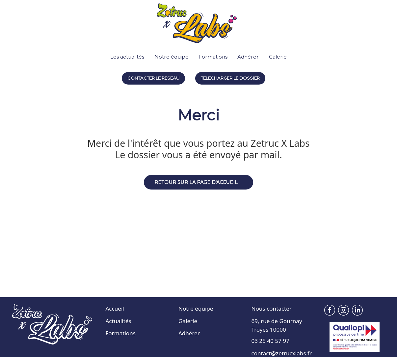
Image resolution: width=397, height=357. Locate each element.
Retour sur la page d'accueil (196, 182)
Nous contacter (271, 308)
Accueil (114, 308)
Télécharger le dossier (230, 78)
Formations (212, 57)
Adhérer (248, 57)
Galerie (278, 57)
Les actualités (127, 57)
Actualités (118, 321)
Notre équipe (171, 57)
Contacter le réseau (153, 78)
